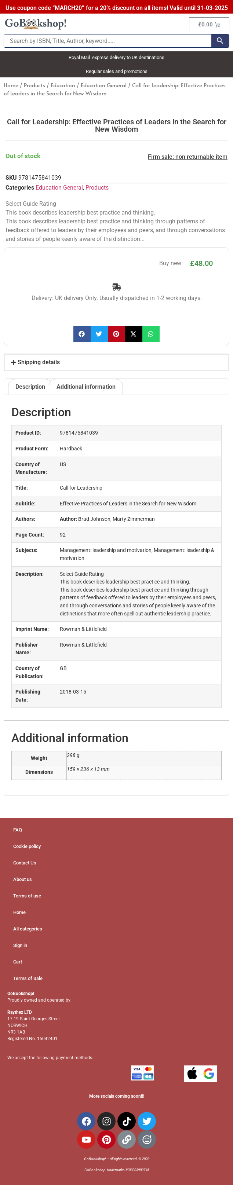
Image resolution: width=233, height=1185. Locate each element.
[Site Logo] (36, 28)
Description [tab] (30, 386)
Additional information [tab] (86, 386)
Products (34, 85)
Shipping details (39, 362)
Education (63, 85)
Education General (104, 85)
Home (11, 85)
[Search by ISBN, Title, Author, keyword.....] (107, 40)
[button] (82, 334)
